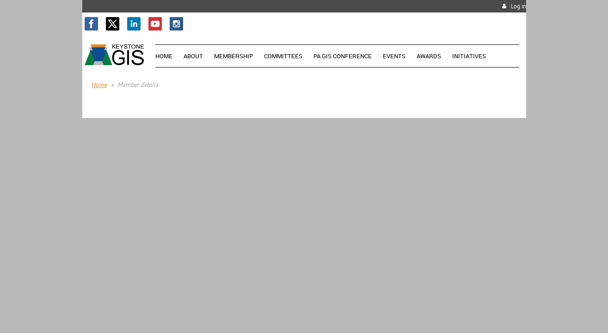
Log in (518, 6)
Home (99, 84)
